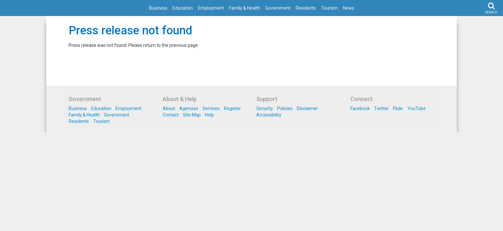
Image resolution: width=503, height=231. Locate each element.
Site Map (192, 140)
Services (211, 134)
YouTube (416, 134)
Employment (211, 8)
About (169, 134)
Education (183, 8)
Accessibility (268, 140)
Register (232, 134)
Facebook (360, 134)
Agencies (188, 134)
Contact (171, 140)
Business (158, 8)
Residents (306, 8)
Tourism (329, 8)
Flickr (398, 134)
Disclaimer (307, 134)
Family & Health (244, 8)
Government (278, 8)
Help (209, 140)
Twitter (381, 134)
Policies (285, 134)
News (348, 8)
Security (264, 134)
